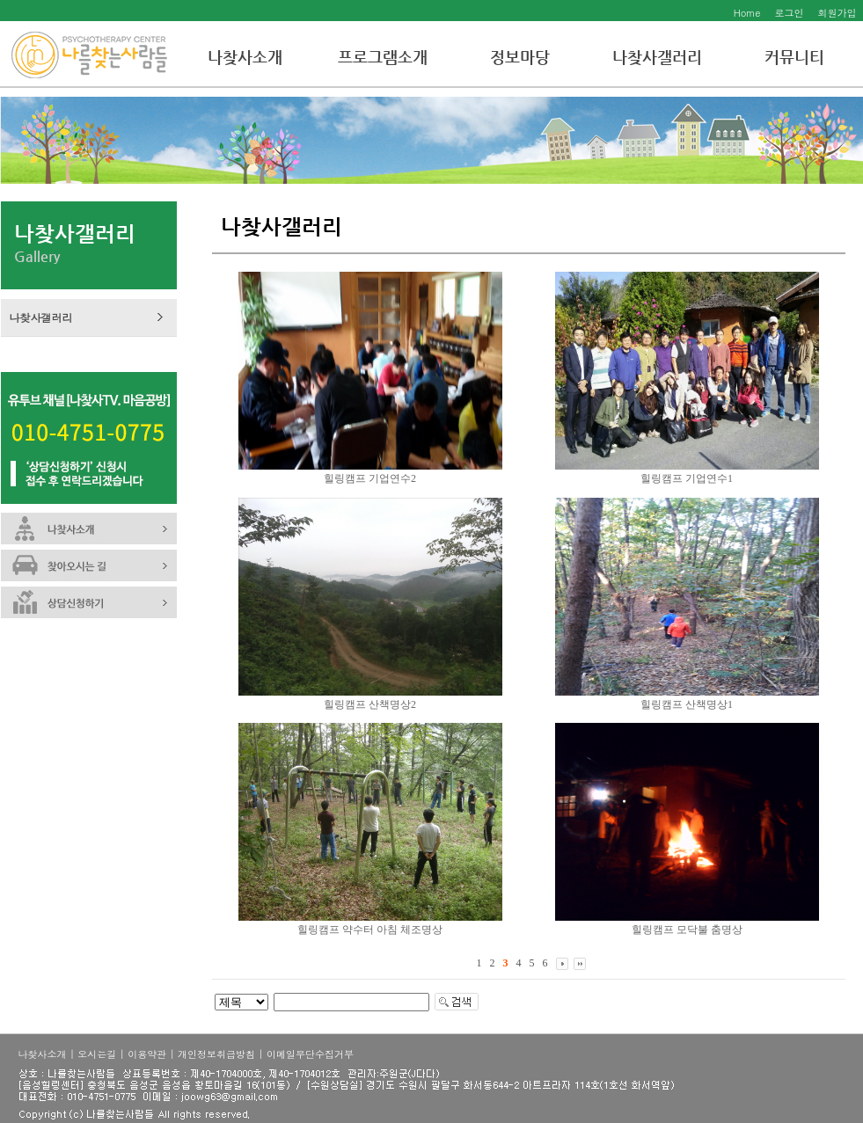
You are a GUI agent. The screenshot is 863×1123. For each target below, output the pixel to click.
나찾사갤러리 (657, 56)
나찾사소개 (245, 56)
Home (747, 12)
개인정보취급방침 (216, 1054)
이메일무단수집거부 (310, 1054)
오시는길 (96, 1054)
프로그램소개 (383, 56)
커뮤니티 (794, 56)
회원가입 (837, 12)
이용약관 (147, 1054)
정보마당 (520, 56)
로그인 (789, 12)
